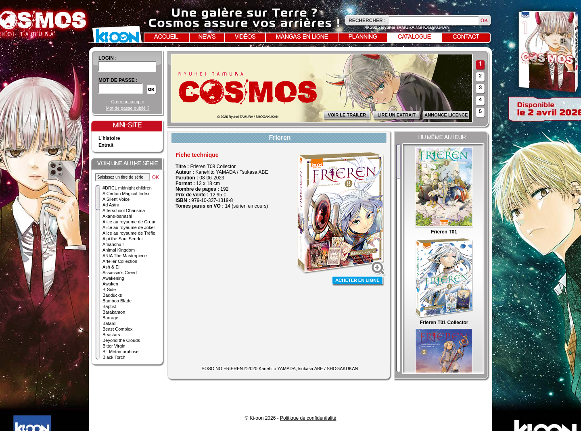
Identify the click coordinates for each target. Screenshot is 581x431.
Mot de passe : (118, 80)
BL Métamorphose (120, 351)
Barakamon (113, 312)
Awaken (110, 283)
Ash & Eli (111, 266)
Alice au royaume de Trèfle (128, 233)
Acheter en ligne (358, 281)
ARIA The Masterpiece (124, 255)
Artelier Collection (119, 261)
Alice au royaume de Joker (128, 227)
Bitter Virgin (113, 346)
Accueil (166, 37)
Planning (363, 37)
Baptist (109, 306)
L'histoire (109, 138)
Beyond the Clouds (121, 340)
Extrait (105, 145)
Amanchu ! (113, 244)
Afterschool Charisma (123, 210)
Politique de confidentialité (308, 418)
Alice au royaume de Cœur (128, 221)
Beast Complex (117, 329)
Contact (466, 37)
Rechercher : (367, 20)
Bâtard (108, 323)
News (207, 37)
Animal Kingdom (118, 250)
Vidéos (245, 37)
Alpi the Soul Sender (122, 238)
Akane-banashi (117, 216)
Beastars (111, 334)
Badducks (112, 295)
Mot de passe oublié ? (128, 108)
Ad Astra (110, 204)
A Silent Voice (116, 199)
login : (107, 58)
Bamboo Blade (117, 300)
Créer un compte (127, 101)
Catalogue (414, 37)
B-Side (109, 289)
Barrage (110, 317)
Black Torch (113, 357)
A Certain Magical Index (125, 193)
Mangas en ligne (302, 37)
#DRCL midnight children (127, 187)
